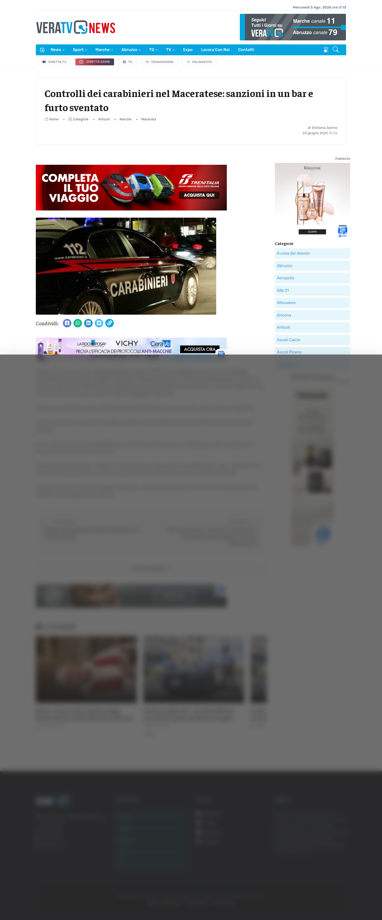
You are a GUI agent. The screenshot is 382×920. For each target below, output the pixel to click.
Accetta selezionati (328, 851)
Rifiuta (328, 868)
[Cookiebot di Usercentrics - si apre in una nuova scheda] (45, 901)
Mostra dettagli (289, 901)
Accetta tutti (328, 833)
